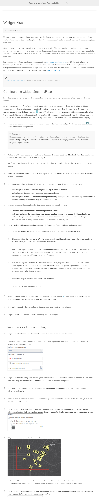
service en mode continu (56, 62)
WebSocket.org (53, 70)
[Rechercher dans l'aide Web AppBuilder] (48, 3)
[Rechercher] (67, 3)
